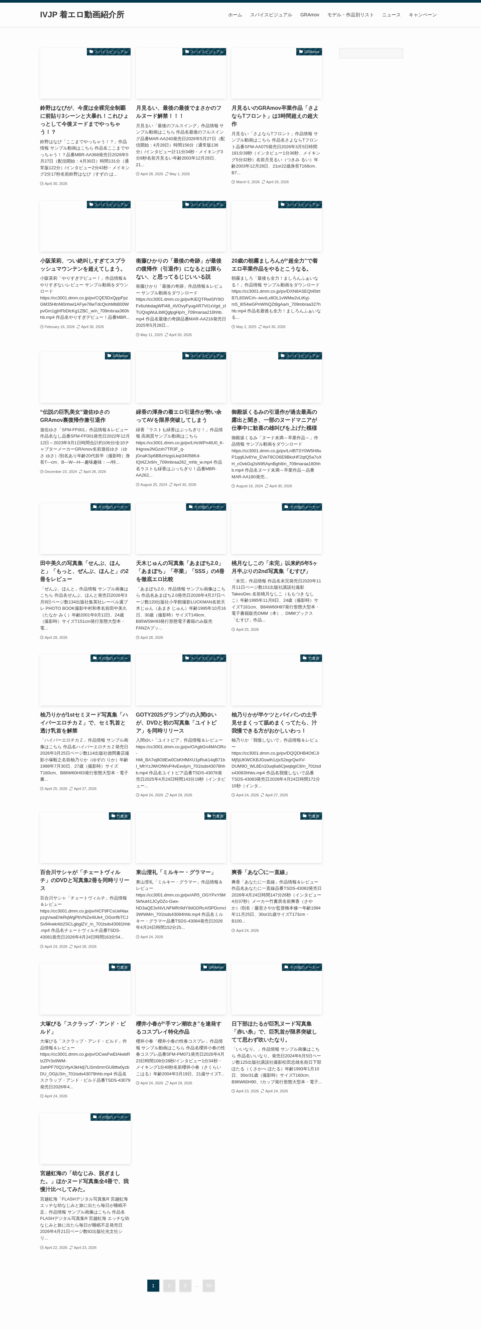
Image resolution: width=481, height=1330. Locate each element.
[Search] (371, 53)
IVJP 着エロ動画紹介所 (82, 15)
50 (209, 1285)
